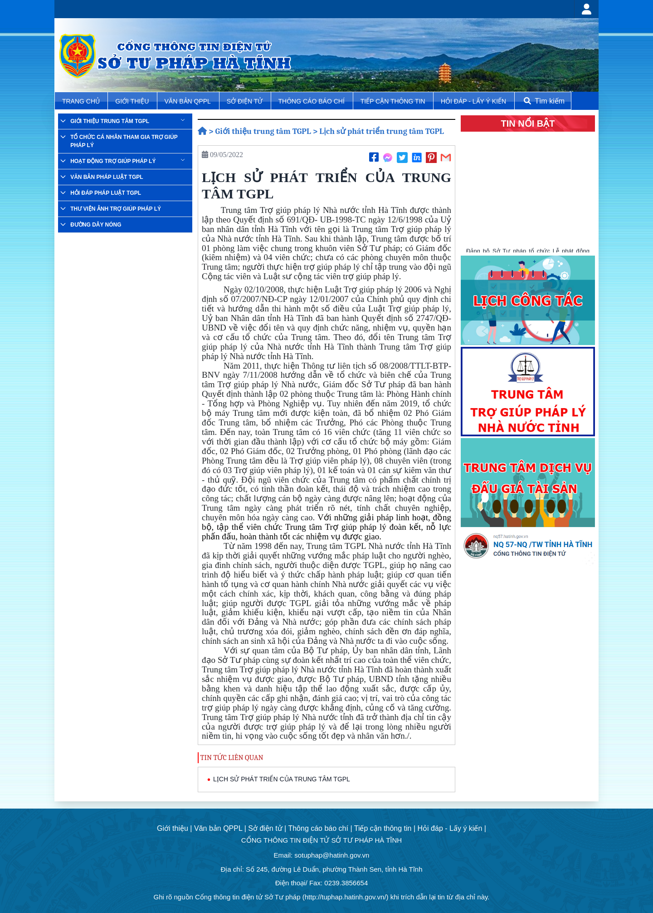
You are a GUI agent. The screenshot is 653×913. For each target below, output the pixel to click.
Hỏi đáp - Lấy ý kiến (473, 101)
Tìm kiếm (543, 101)
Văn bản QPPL (188, 101)
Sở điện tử (245, 101)
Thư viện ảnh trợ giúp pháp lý (115, 209)
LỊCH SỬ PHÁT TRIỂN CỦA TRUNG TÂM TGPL (281, 779)
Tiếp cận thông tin (394, 101)
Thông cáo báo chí (311, 101)
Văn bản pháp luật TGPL (106, 177)
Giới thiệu (133, 101)
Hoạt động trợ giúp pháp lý (113, 161)
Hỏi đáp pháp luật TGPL (105, 193)
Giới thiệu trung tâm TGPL (109, 121)
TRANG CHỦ (82, 101)
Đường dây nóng (95, 225)
